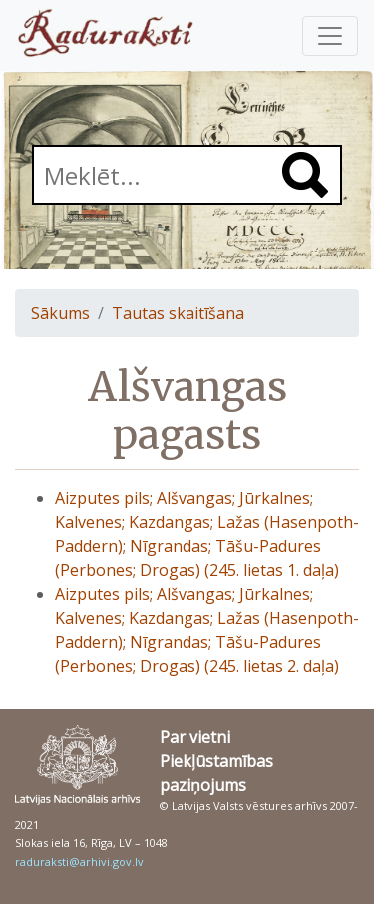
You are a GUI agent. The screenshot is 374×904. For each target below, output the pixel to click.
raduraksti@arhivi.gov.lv (79, 861)
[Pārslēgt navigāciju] (330, 36)
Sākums (60, 313)
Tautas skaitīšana (178, 313)
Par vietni (195, 737)
